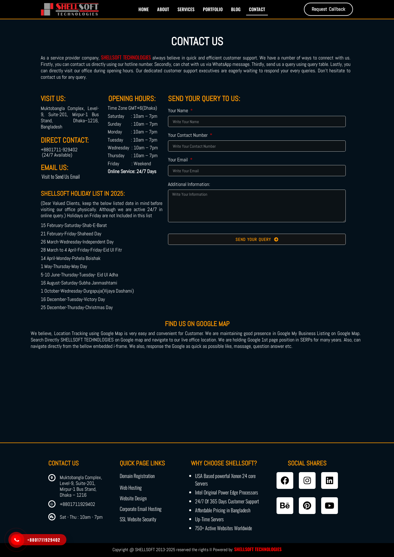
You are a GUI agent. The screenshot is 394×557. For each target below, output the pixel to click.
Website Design (133, 498)
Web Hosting (131, 487)
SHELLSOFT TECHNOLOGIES (126, 57)
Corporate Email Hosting (141, 508)
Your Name (178, 111)
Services (185, 9)
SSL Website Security (138, 519)
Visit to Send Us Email (61, 176)
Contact (257, 9)
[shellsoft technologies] (197, 401)
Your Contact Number (188, 135)
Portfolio (213, 9)
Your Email (178, 160)
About (163, 9)
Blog (236, 9)
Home (143, 9)
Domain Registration (137, 475)
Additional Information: (189, 184)
